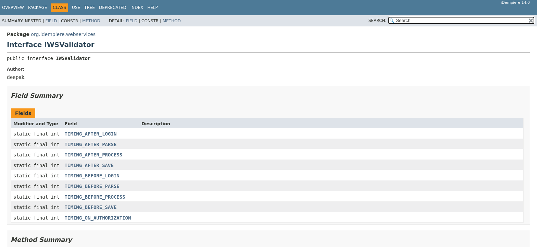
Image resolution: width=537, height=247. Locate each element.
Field (51, 21)
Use (76, 7)
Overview (13, 7)
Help (152, 7)
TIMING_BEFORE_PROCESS (95, 197)
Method (91, 21)
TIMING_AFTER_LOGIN (91, 134)
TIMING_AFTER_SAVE (89, 165)
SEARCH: (378, 20)
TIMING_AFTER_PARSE (91, 144)
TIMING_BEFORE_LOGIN (92, 175)
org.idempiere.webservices (63, 34)
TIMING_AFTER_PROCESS (94, 154)
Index (136, 7)
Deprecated (112, 7)
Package (37, 7)
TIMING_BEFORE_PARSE (92, 186)
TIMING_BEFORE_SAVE (91, 207)
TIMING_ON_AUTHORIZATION (98, 218)
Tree (89, 7)
